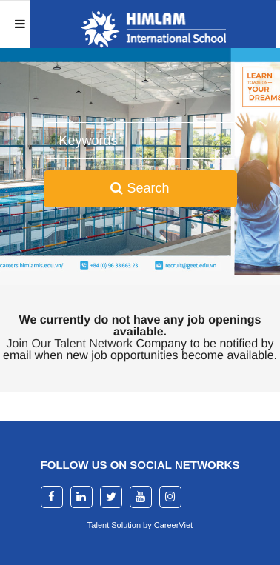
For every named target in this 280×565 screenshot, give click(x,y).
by (148, 525)
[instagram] (170, 497)
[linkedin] (81, 497)
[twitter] (111, 497)
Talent (99, 525)
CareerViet (173, 525)
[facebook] (52, 497)
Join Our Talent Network (70, 344)
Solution (127, 525)
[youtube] (141, 497)
